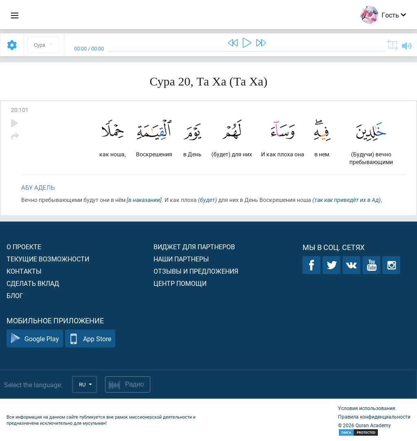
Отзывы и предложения (196, 271)
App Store (90, 338)
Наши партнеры (181, 259)
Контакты (24, 271)
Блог (15, 295)
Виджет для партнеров (194, 246)
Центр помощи (180, 283)
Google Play (35, 338)
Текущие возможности (48, 259)
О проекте (24, 246)
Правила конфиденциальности (374, 416)
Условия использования (366, 408)
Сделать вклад (33, 283)
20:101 (20, 110)
